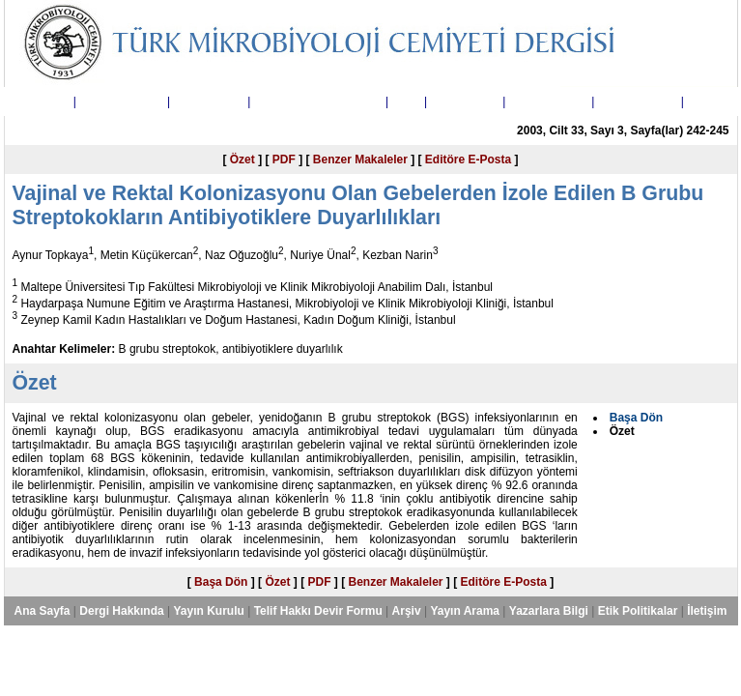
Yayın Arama (464, 101)
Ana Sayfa (42, 101)
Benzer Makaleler (360, 159)
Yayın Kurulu (208, 101)
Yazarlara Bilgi (548, 101)
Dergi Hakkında (121, 101)
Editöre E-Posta (468, 159)
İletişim (707, 101)
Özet (242, 159)
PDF (284, 159)
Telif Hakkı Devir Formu (318, 101)
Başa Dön (220, 582)
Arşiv (406, 101)
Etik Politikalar (638, 101)
